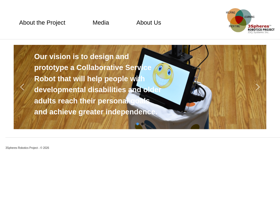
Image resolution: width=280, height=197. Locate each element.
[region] (140, 87)
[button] (22, 87)
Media (101, 22)
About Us (148, 22)
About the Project (42, 22)
